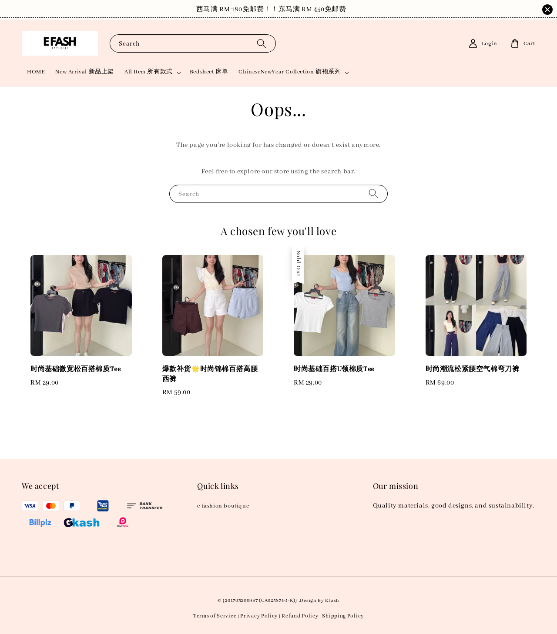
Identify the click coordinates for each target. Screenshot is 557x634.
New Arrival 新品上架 (84, 72)
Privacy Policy (259, 616)
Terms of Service (214, 616)
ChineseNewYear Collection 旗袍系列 (289, 72)
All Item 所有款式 (148, 72)
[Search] (261, 43)
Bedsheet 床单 (209, 72)
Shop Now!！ (334, 9)
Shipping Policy (343, 616)
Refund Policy (300, 616)
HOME (36, 72)
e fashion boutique (223, 506)
